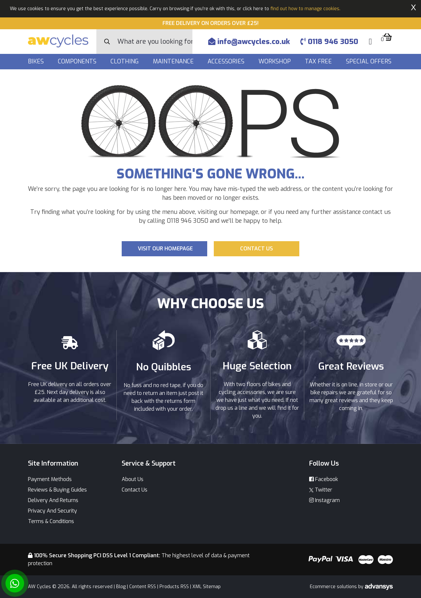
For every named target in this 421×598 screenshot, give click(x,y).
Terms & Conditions (51, 521)
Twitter (320, 489)
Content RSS (142, 587)
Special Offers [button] (369, 61)
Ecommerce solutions (334, 587)
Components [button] (78, 61)
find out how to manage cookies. (305, 9)
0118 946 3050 (329, 41)
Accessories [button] (227, 61)
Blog (121, 587)
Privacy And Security (52, 510)
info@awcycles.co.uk (249, 41)
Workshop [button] (275, 61)
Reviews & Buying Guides (57, 489)
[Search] (154, 41)
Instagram (324, 500)
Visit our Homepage (165, 248)
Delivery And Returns (53, 500)
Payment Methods (50, 479)
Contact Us (134, 489)
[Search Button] (107, 41)
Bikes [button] (36, 61)
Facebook (323, 479)
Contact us (256, 248)
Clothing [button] (125, 61)
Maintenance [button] (174, 61)
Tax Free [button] (319, 61)
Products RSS (174, 587)
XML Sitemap (206, 587)
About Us (132, 479)
